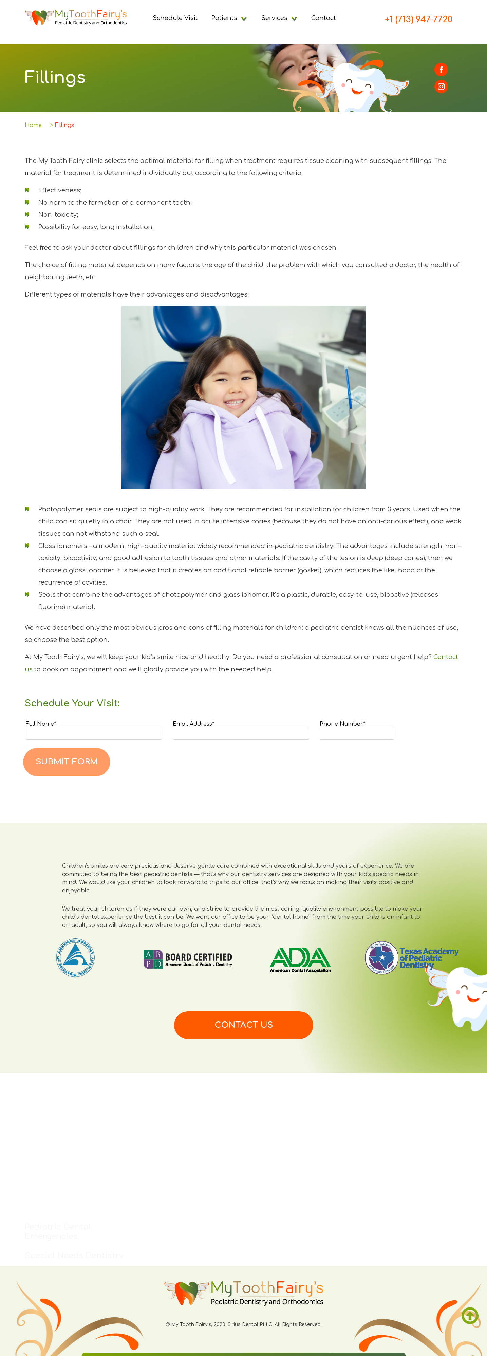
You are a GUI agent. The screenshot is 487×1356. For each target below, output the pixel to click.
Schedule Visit (175, 18)
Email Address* (241, 730)
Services (274, 18)
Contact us (243, 1025)
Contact (323, 18)
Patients (224, 18)
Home (33, 125)
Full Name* (94, 730)
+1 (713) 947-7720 (418, 19)
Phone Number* (357, 730)
